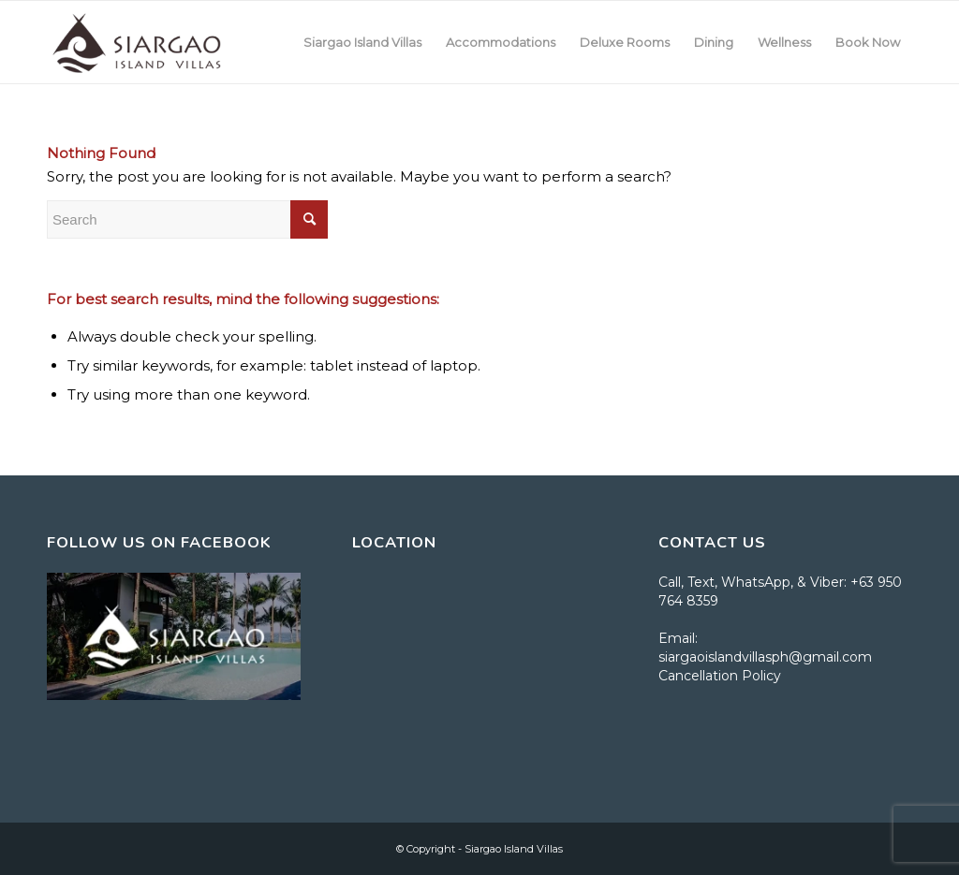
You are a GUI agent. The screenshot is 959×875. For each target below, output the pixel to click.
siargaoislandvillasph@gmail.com (765, 657)
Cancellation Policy (719, 675)
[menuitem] (362, 42)
